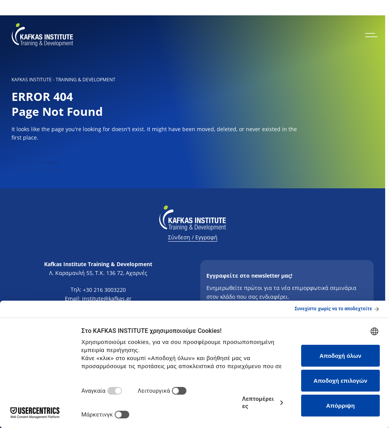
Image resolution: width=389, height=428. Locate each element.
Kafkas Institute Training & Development (98, 264)
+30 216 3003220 (104, 289)
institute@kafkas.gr (107, 298)
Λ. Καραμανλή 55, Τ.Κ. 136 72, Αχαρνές (98, 273)
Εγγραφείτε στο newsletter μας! (249, 275)
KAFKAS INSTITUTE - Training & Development (63, 80)
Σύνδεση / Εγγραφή (193, 237)
